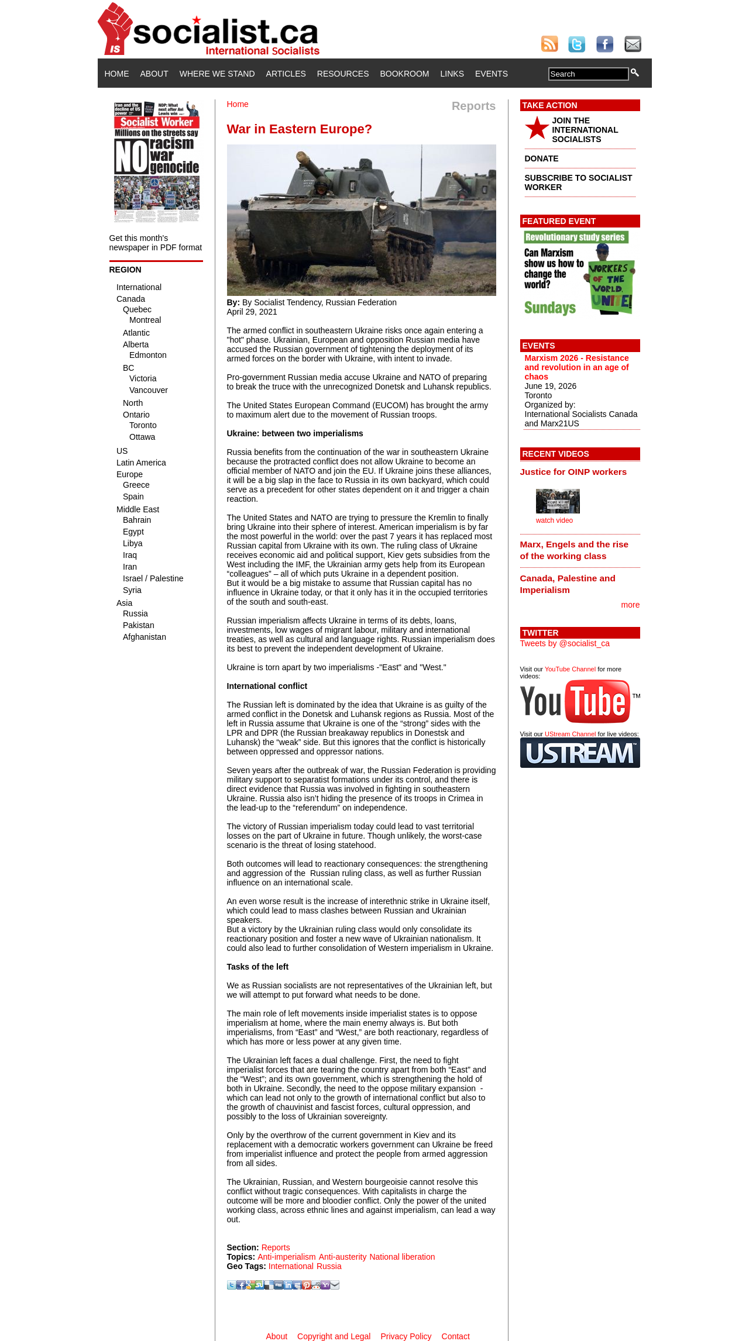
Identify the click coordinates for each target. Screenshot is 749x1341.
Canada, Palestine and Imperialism (568, 584)
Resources (343, 73)
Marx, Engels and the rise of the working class (574, 550)
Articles (286, 73)
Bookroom (405, 73)
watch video (554, 520)
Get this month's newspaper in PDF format (155, 242)
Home (117, 73)
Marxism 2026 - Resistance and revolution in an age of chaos (577, 367)
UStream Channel (570, 733)
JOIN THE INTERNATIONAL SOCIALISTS (585, 130)
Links (452, 73)
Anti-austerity (343, 1256)
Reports (276, 1247)
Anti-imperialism (286, 1256)
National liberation (402, 1256)
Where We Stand (217, 73)
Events (491, 73)
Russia (329, 1266)
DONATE (542, 158)
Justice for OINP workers (573, 472)
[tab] (580, 471)
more (630, 604)
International (291, 1266)
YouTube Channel (570, 669)
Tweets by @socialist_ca (565, 643)
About (154, 73)
